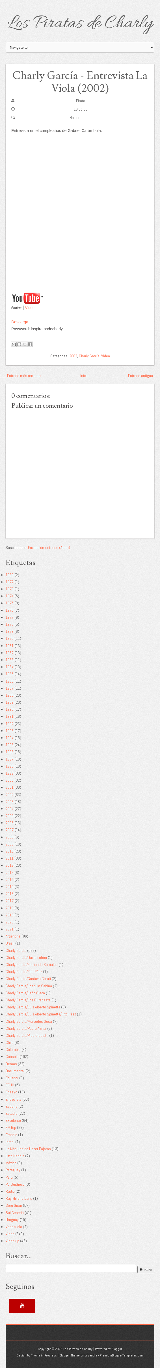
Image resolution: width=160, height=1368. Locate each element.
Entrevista (13, 1099)
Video (29, 308)
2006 (10, 822)
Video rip (12, 1240)
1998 (10, 766)
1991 (10, 716)
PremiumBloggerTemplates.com (122, 1355)
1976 (10, 610)
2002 (73, 355)
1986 (10, 681)
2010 (10, 851)
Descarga (19, 322)
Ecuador (12, 1077)
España (12, 1106)
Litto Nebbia (15, 1155)
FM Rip (11, 1127)
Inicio (84, 375)
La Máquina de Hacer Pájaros (28, 1148)
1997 (10, 759)
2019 (10, 915)
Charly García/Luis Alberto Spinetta (33, 1007)
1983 (10, 659)
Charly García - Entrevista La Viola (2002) (80, 82)
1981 (10, 645)
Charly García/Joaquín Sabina (29, 985)
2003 (10, 801)
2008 (10, 837)
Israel (10, 1141)
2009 (10, 844)
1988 (10, 695)
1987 (10, 688)
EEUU (10, 1084)
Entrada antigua (140, 375)
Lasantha (91, 1355)
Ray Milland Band (19, 1198)
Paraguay (13, 1169)
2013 (10, 872)
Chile (10, 1042)
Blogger (117, 1349)
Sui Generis (15, 1212)
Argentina (13, 936)
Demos (11, 1063)
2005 (10, 815)
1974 (10, 595)
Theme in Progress (44, 1355)
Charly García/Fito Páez (24, 971)
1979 (10, 631)
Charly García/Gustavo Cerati (28, 978)
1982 (10, 652)
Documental (15, 1070)
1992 (10, 723)
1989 (10, 702)
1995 (10, 744)
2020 (10, 922)
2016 (10, 893)
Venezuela (14, 1226)
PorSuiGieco (15, 1184)
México (11, 1162)
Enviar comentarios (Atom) (49, 547)
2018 (10, 907)
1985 (10, 673)
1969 (10, 574)
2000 (10, 780)
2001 (10, 787)
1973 (10, 588)
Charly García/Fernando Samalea (32, 964)
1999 (10, 773)
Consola (12, 1056)
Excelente (13, 1120)
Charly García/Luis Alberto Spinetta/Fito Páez (41, 1014)
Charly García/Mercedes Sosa (29, 1021)
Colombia (13, 1049)
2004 (10, 808)
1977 (10, 617)
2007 (10, 829)
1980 (10, 638)
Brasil (10, 943)
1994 (10, 737)
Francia (11, 1134)
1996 (10, 751)
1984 (10, 666)
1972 (10, 581)
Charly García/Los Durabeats (28, 1000)
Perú (9, 1177)
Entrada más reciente (24, 375)
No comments (81, 117)
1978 (10, 624)
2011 (10, 858)
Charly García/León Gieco (25, 992)
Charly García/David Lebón (26, 957)
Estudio (12, 1113)
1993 (10, 730)
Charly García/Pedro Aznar (26, 1028)
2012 (10, 865)
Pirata (80, 100)
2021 (10, 929)
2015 (10, 886)
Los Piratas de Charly (80, 23)
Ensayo (11, 1092)
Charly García (89, 355)
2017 (10, 900)
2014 (10, 879)
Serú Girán (14, 1205)
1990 (10, 709)
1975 (10, 602)
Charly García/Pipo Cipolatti (27, 1035)
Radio (10, 1191)
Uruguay (12, 1219)
